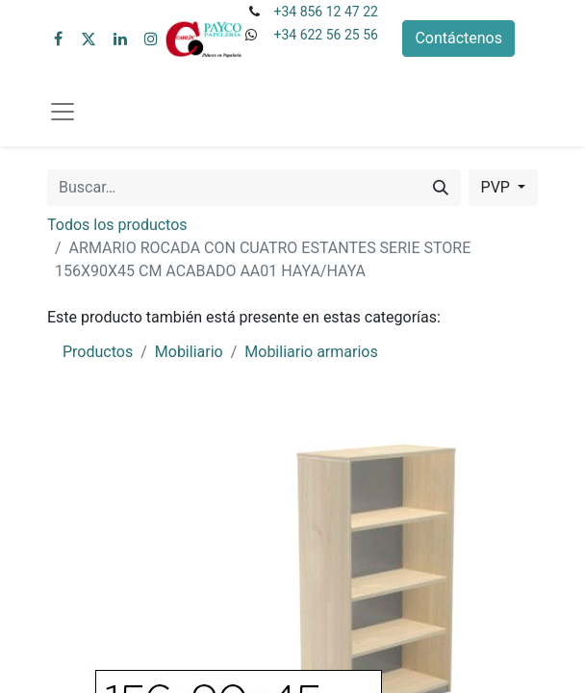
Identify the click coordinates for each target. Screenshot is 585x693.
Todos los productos (117, 225)
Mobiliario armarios (310, 352)
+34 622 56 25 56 (325, 34)
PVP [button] (497, 187)
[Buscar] (440, 187)
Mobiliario (189, 352)
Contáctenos (458, 38)
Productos (98, 352)
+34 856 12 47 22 (325, 11)
